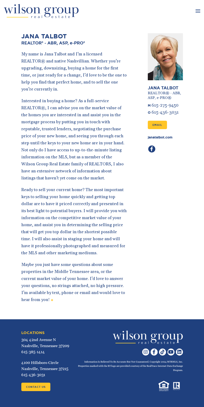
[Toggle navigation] (197, 11)
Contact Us (36, 387)
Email (157, 125)
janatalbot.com (160, 137)
